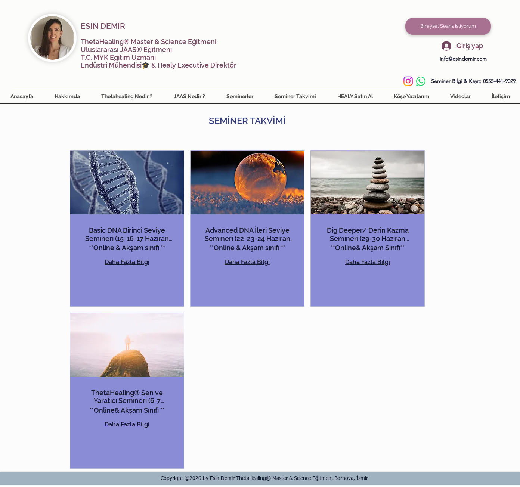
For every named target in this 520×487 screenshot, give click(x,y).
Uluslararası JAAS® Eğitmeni (126, 49)
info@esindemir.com (463, 58)
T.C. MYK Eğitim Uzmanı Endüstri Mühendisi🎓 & (119, 61)
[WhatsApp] (421, 81)
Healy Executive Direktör (197, 65)
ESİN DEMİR (103, 26)
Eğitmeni (201, 42)
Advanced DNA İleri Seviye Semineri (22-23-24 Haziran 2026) (247, 234)
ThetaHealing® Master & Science (133, 42)
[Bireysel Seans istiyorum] (448, 26)
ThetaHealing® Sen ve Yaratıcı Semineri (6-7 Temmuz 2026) (127, 397)
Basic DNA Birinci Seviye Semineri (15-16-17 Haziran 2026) (127, 234)
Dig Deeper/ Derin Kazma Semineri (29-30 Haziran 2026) (368, 234)
